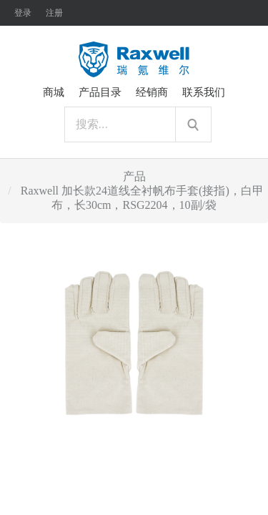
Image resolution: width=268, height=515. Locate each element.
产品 (134, 176)
